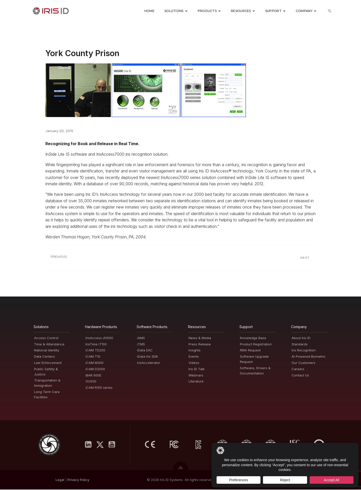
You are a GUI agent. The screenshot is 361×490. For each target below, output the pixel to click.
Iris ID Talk (197, 369)
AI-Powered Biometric (309, 357)
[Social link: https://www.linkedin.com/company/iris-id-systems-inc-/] (90, 445)
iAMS (141, 338)
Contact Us (300, 376)
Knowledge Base (253, 338)
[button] (330, 11)
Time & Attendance (49, 345)
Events (194, 357)
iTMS (141, 345)
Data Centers (44, 357)
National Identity (46, 351)
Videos (194, 363)
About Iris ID (301, 338)
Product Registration (256, 345)
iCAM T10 (92, 357)
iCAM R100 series (99, 388)
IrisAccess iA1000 (99, 338)
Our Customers (303, 363)
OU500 (90, 382)
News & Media (200, 338)
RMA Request (250, 351)
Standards (300, 345)
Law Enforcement (48, 363)
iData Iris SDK (147, 357)
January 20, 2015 (59, 131)
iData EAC (145, 351)
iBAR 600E (93, 376)
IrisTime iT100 (96, 345)
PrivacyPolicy (78, 480)
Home (149, 11)
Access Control (46, 338)
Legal (60, 480)
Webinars (196, 376)
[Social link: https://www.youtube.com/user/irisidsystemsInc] (114, 445)
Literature (196, 382)
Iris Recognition (304, 351)
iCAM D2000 (95, 369)
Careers (298, 369)
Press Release (200, 345)
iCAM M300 (94, 363)
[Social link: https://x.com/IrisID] (102, 445)
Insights (195, 351)
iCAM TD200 (95, 351)
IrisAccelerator (148, 363)
